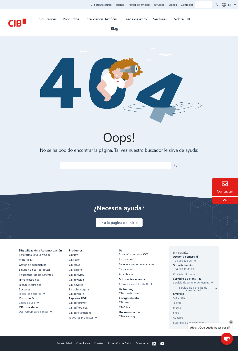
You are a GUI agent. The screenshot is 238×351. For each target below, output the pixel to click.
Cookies (98, 343)
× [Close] (231, 322)
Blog (114, 28)
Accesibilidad (64, 343)
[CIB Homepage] (17, 23)
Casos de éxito (135, 18)
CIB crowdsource (101, 5)
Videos (172, 5)
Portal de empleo (139, 5)
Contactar (187, 5)
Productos (71, 18)
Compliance (83, 343)
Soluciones (48, 18)
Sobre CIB (182, 18)
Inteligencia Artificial (101, 18)
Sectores (160, 18)
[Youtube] (162, 344)
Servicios (159, 5)
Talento (120, 5)
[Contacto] (225, 184)
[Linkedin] (154, 344)
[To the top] (225, 200)
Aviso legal (142, 343)
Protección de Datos (119, 343)
